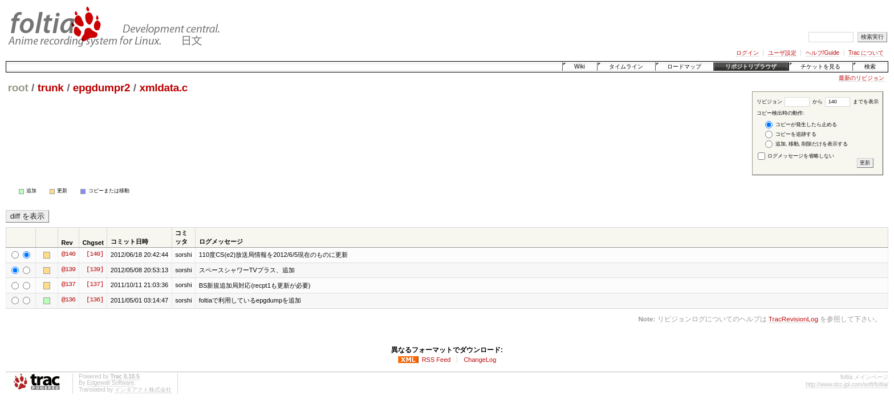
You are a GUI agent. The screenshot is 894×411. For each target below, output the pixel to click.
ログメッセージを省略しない (796, 156)
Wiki (579, 66)
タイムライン (626, 66)
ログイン (747, 53)
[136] (94, 300)
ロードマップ (684, 66)
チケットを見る (820, 66)
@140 (68, 254)
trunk (51, 88)
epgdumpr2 (101, 88)
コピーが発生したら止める (801, 124)
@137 (68, 284)
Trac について (866, 53)
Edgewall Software (110, 383)
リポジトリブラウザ (751, 66)
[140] (94, 254)
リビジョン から (790, 101)
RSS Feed (436, 359)
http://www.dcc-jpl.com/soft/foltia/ (847, 384)
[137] (94, 284)
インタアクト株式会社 (143, 389)
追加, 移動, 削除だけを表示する (806, 144)
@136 (68, 300)
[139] (94, 270)
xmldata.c (163, 88)
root (18, 88)
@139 (68, 270)
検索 (870, 66)
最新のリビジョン (861, 78)
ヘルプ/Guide (822, 53)
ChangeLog (480, 359)
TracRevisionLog (793, 319)
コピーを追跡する (790, 134)
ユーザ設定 (782, 53)
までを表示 (852, 101)
